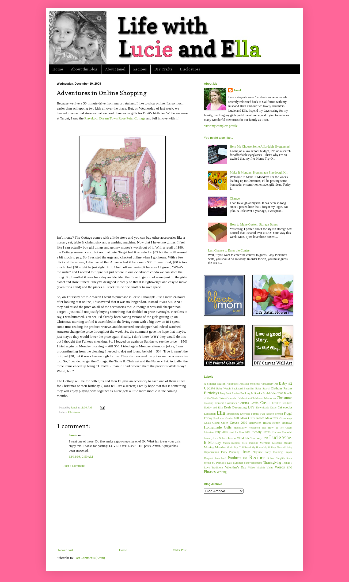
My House (257, 447)
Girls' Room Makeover (263, 418)
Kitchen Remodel (282, 432)
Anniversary (267, 383)
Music (230, 447)
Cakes (222, 398)
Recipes (140, 69)
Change (235, 198)
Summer (238, 462)
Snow (289, 458)
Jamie (73, 435)
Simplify (280, 458)
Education (210, 413)
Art (276, 383)
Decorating (239, 407)
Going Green (220, 422)
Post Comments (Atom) (89, 558)
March (226, 442)
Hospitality (240, 427)
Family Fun (258, 413)
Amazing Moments (250, 383)
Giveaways (285, 418)
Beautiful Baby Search (257, 388)
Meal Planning (250, 442)
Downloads (262, 407)
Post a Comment (74, 466)
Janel (237, 90)
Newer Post (65, 550)
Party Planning (230, 451)
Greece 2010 (238, 423)
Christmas (74, 412)
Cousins (243, 403)
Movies (288, 442)
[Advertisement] (122, 508)
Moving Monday (215, 447)
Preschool (220, 458)
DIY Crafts (163, 69)
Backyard (237, 388)
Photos (245, 452)
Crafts (254, 403)
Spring (207, 462)
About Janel (115, 69)
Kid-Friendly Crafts (258, 432)
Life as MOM (236, 438)
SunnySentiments (253, 462)
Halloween (255, 422)
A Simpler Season (214, 383)
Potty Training (274, 451)
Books (258, 393)
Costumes (231, 402)
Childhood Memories (263, 398)
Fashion (270, 413)
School (271, 458)
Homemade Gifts (218, 427)
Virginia (261, 467)
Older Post (180, 550)
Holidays (287, 422)
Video (251, 467)
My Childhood (242, 447)
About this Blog (84, 69)
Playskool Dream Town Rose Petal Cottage (114, 118)
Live (265, 438)
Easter (273, 407)
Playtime (257, 451)
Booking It (246, 393)
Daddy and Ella (213, 407)
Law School (220, 438)
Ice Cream (286, 427)
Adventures (232, 383)
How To (273, 427)
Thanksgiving (272, 462)
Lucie (275, 437)
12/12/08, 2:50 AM (81, 457)
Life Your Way (253, 438)
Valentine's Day (235, 467)
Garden (229, 418)
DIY (251, 407)
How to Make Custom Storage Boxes (254, 224)
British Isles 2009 (273, 393)
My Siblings (269, 447)
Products (234, 458)
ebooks (287, 407)
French (279, 413)
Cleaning (208, 402)
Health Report (271, 422)
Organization (211, 451)
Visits (270, 467)
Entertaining (232, 413)
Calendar (231, 398)
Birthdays (211, 393)
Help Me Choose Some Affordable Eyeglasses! (260, 146)
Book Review (233, 393)
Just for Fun (236, 432)
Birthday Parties (281, 388)
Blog (222, 393)
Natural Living (284, 447)
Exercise (245, 413)
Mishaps (277, 442)
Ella (221, 413)
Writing (222, 472)
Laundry (208, 438)
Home (57, 69)
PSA (245, 458)
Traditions (217, 467)
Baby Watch (223, 388)
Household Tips (257, 427)
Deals (227, 407)
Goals (207, 422)
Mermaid (265, 442)
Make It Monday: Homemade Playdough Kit (258, 172)
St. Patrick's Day (222, 462)
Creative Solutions (282, 402)
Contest (219, 402)
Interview (209, 432)
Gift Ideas (240, 418)
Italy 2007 (221, 432)
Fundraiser (219, 418)
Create (265, 402)
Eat (280, 407)
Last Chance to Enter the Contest (229, 250)
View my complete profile (221, 126)
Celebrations (244, 398)
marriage (235, 442)
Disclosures (190, 69)
